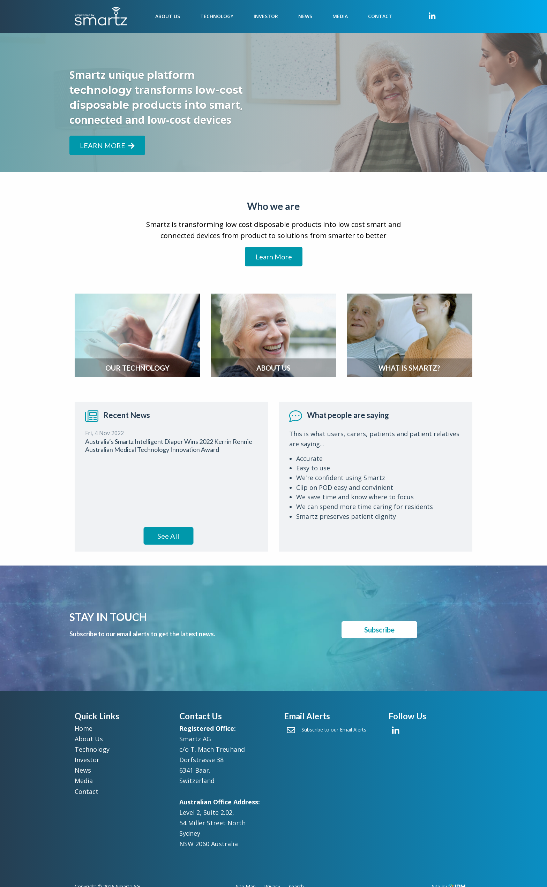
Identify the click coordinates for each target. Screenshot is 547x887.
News (305, 16)
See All (168, 536)
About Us (167, 16)
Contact (380, 16)
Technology (216, 16)
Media (340, 16)
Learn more (107, 145)
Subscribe (379, 630)
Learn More (273, 256)
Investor (266, 16)
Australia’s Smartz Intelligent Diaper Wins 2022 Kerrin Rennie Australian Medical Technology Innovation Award (168, 445)
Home (83, 728)
